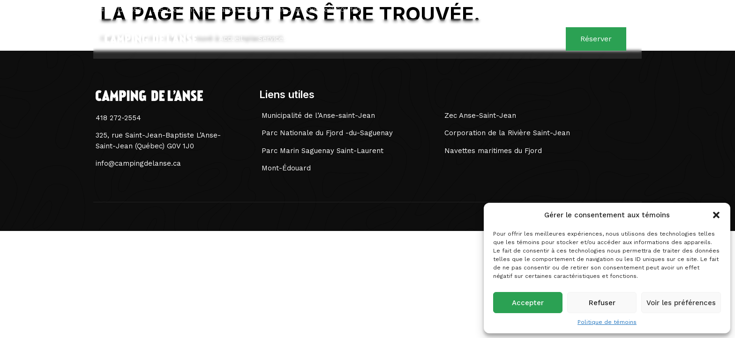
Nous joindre (520, 39)
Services (271, 39)
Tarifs (312, 39)
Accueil (228, 39)
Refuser (602, 303)
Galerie (469, 39)
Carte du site (412, 39)
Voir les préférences (681, 303)
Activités (353, 39)
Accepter (528, 303)
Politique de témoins (607, 322)
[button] (716, 215)
